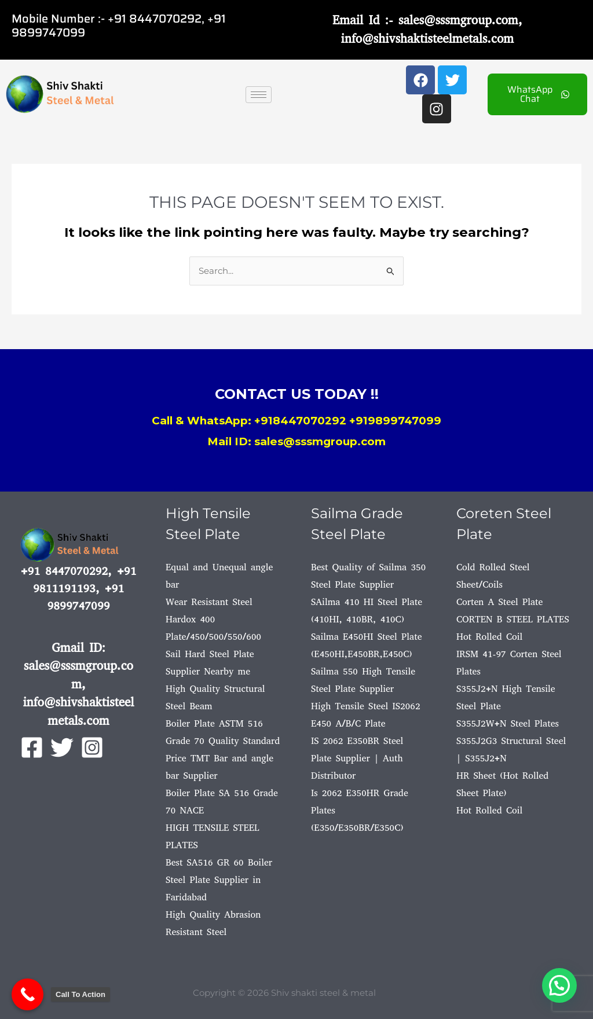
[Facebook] (31, 747)
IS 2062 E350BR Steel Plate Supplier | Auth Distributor (357, 758)
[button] (559, 985)
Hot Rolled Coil (489, 637)
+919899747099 (395, 420)
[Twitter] (62, 747)
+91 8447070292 (155, 18)
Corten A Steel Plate (499, 602)
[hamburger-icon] (259, 94)
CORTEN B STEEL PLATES (512, 619)
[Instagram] (92, 747)
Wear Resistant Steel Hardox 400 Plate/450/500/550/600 (213, 619)
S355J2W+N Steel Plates (507, 723)
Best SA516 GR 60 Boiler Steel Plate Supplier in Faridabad (219, 879)
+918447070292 (300, 420)
